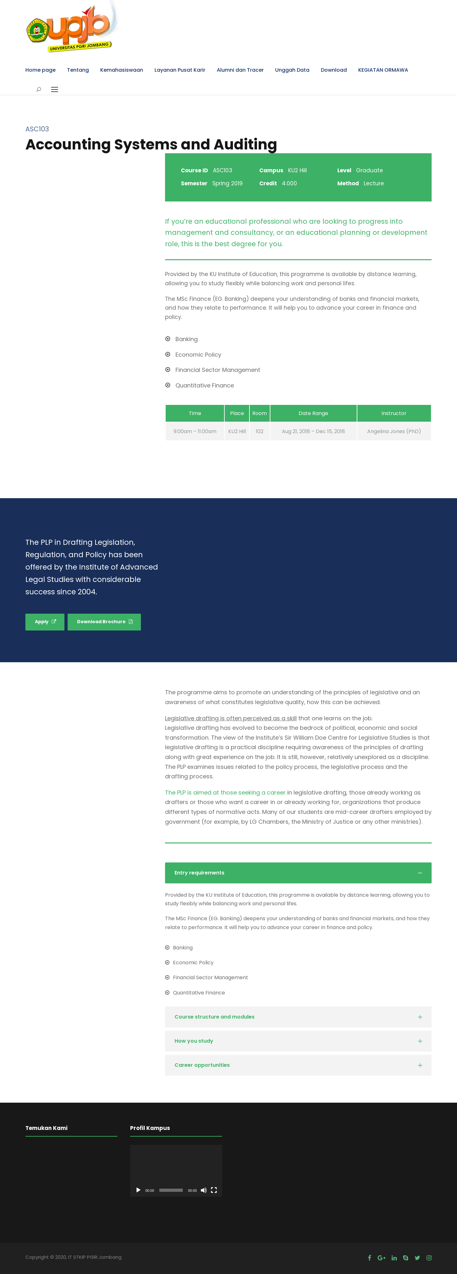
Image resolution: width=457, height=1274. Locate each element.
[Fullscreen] (214, 1190)
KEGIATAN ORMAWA (383, 70)
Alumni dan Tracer (240, 70)
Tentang (78, 70)
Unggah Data (292, 70)
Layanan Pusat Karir (180, 70)
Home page (40, 70)
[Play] (138, 1190)
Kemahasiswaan (121, 70)
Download (334, 70)
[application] (176, 1171)
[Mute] (204, 1190)
